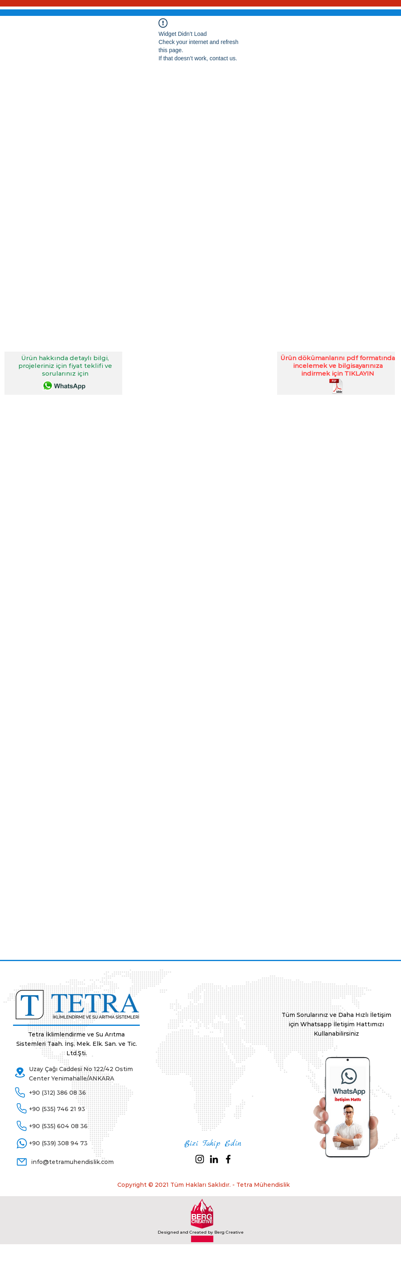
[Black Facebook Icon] (228, 1159)
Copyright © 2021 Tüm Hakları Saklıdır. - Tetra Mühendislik (203, 1184)
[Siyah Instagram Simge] (199, 1159)
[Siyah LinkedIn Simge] (214, 1159)
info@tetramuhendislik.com (72, 1162)
